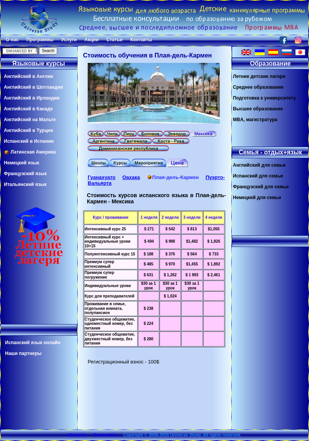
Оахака (131, 177)
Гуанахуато (101, 177)
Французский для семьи (261, 186)
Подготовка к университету (264, 98)
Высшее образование (258, 109)
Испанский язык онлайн (32, 342)
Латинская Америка (30, 152)
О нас (12, 39)
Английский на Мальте (30, 119)
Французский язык (25, 173)
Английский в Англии (28, 76)
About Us (77, 435)
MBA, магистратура (255, 119)
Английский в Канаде (28, 109)
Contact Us (104, 435)
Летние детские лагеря (259, 76)
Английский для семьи (259, 165)
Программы (39, 39)
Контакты (141, 39)
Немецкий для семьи (257, 197)
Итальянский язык (25, 184)
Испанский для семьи (258, 176)
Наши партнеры (23, 353)
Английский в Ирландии (31, 98)
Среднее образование (258, 87)
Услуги (69, 39)
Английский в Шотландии (33, 87)
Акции (91, 39)
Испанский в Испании (29, 141)
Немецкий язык (21, 163)
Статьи (114, 39)
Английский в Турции (28, 130)
